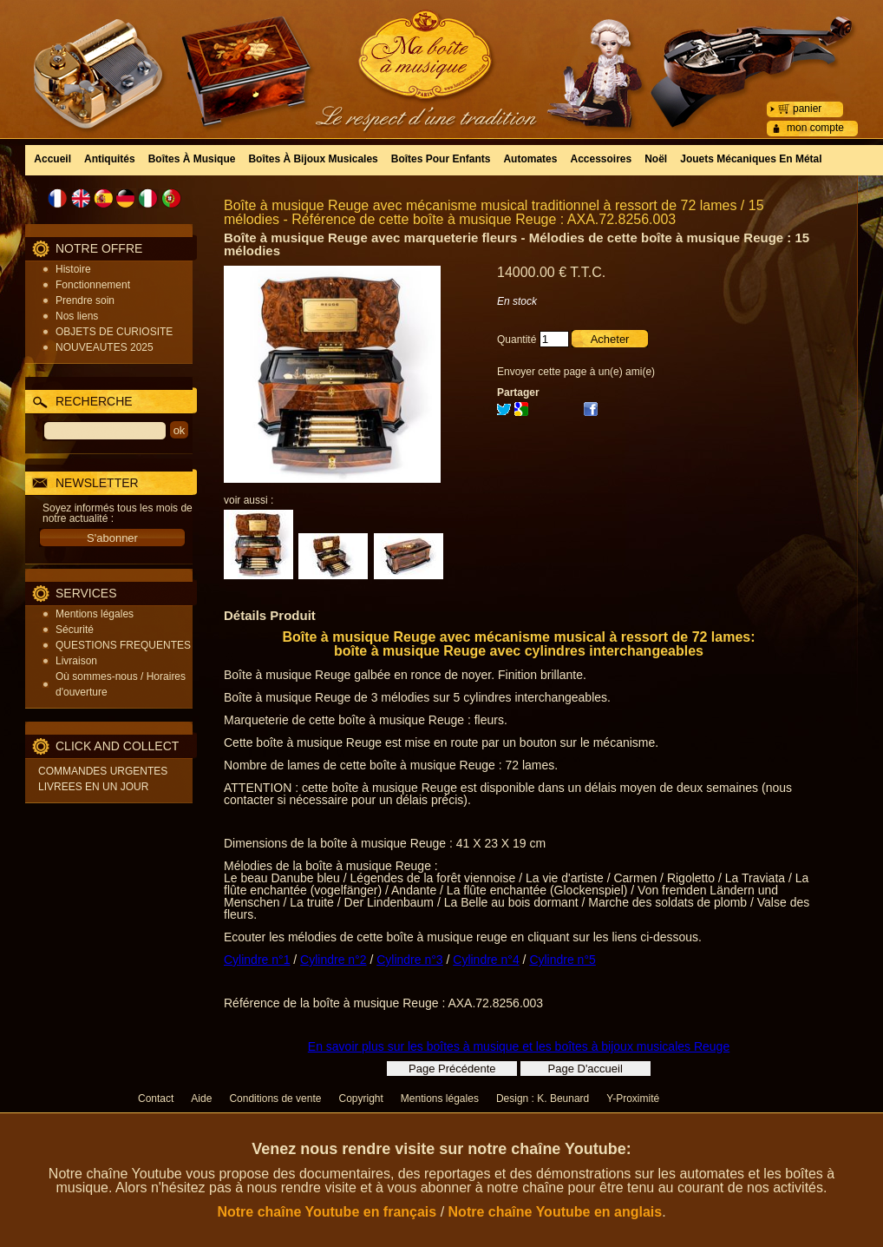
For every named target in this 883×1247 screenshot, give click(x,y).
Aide (201, 1098)
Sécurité (75, 630)
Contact (155, 1098)
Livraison (76, 661)
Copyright (360, 1098)
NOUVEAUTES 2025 (105, 347)
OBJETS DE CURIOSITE (114, 332)
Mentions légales (95, 614)
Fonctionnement (93, 285)
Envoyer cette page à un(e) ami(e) (576, 372)
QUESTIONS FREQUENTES (123, 645)
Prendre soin (85, 300)
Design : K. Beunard (542, 1098)
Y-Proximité (632, 1098)
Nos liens (77, 316)
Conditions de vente (275, 1098)
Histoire (73, 269)
